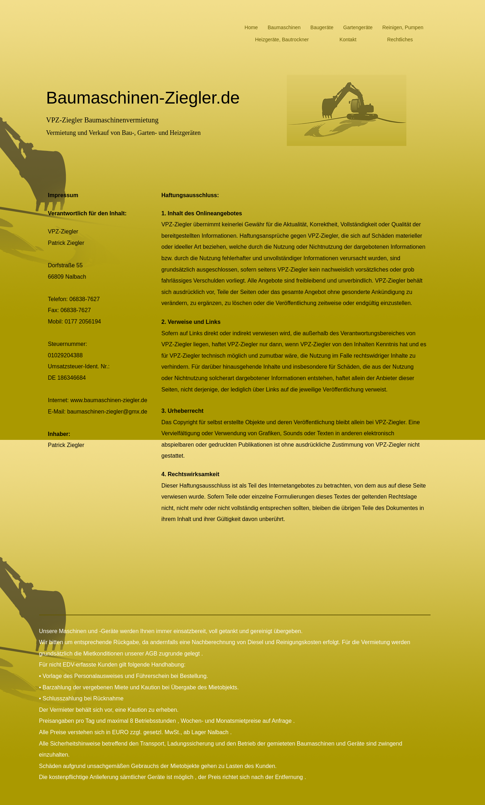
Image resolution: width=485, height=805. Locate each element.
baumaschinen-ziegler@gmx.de (107, 412)
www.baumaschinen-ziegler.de (108, 400)
